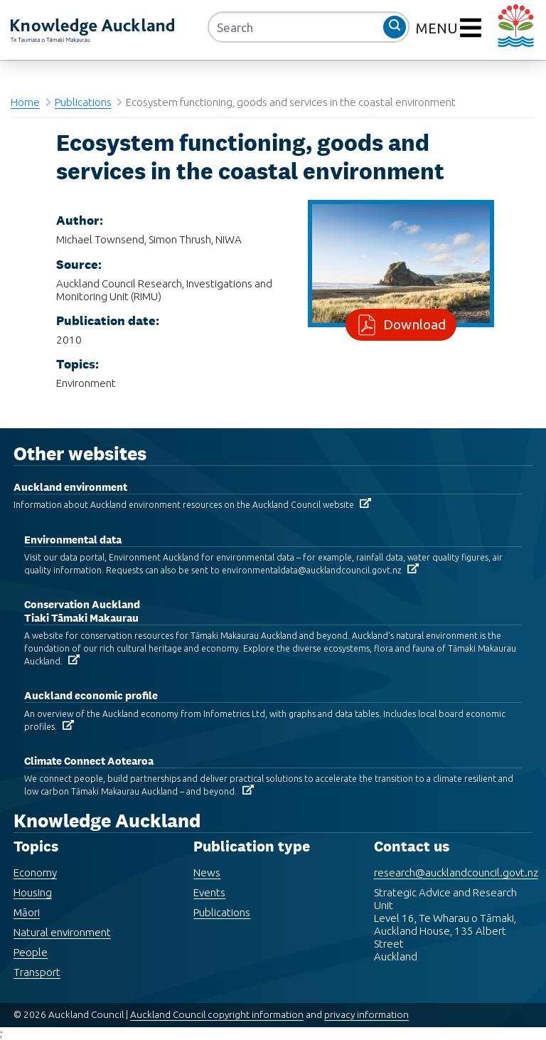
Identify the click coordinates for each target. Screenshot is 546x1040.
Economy (35, 872)
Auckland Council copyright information (217, 1014)
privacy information (366, 1014)
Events (209, 892)
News (206, 872)
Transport (37, 972)
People (31, 952)
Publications (83, 102)
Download (412, 324)
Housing (33, 892)
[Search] (309, 27)
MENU (438, 28)
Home (25, 102)
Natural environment (62, 932)
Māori (27, 912)
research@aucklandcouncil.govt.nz (456, 872)
